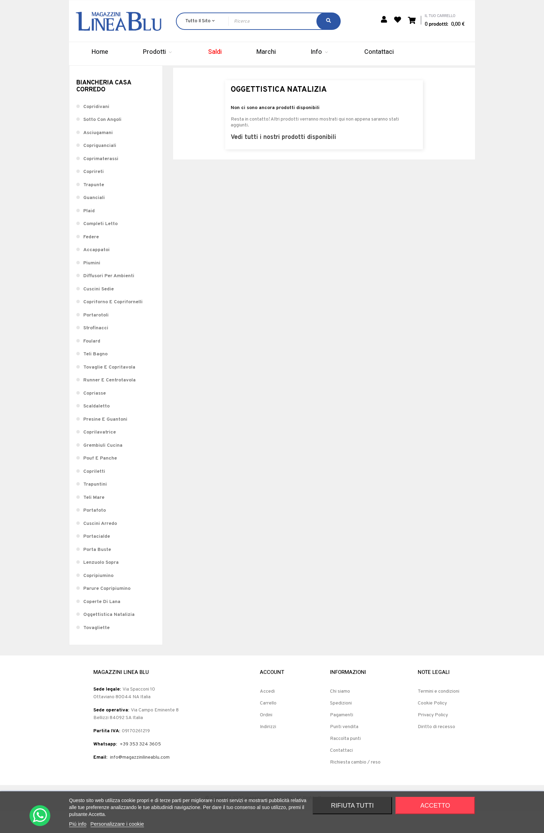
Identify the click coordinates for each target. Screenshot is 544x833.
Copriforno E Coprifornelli (113, 324)
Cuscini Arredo (100, 545)
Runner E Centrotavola (109, 402)
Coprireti (93, 193)
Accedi (267, 713)
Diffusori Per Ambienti (108, 297)
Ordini (266, 736)
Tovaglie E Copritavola (109, 388)
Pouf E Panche (100, 480)
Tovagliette (96, 649)
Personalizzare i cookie (117, 824)
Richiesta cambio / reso (355, 783)
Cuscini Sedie (98, 310)
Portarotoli (96, 336)
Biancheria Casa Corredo (103, 107)
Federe (91, 258)
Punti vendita (344, 748)
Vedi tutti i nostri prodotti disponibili (283, 159)
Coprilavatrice (99, 454)
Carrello (268, 724)
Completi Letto (100, 245)
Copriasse (94, 415)
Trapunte (93, 206)
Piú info (77, 824)
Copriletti (94, 493)
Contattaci (341, 772)
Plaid (89, 232)
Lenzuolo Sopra (101, 584)
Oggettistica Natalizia (109, 636)
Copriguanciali (99, 167)
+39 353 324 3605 (140, 765)
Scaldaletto (96, 428)
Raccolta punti (345, 760)
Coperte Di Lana (101, 623)
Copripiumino (98, 597)
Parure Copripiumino (106, 610)
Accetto (435, 805)
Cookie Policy (432, 724)
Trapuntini (95, 506)
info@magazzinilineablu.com (140, 779)
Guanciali (94, 219)
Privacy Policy (433, 736)
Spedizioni (341, 724)
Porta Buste (97, 571)
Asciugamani (98, 154)
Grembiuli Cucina (102, 467)
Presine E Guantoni (105, 441)
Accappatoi (96, 271)
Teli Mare (93, 519)
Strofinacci (95, 350)
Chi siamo (340, 713)
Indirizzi (268, 748)
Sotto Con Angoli (102, 141)
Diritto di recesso (436, 748)
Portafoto (94, 532)
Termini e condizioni (438, 713)
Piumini (91, 284)
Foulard (91, 362)
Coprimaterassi (100, 180)
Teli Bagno (95, 376)
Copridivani (96, 128)
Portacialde (96, 558)
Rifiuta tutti (352, 805)
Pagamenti (341, 736)
